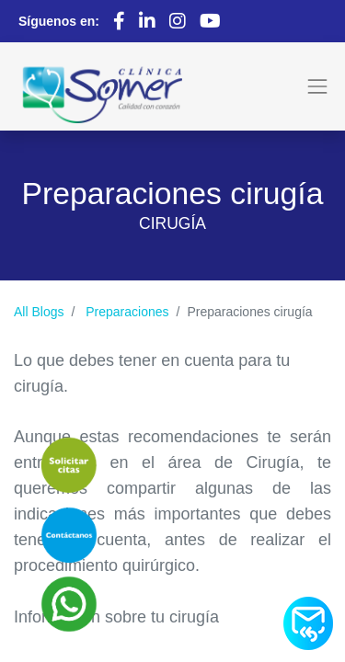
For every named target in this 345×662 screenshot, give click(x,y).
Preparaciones (127, 311)
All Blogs (38, 311)
